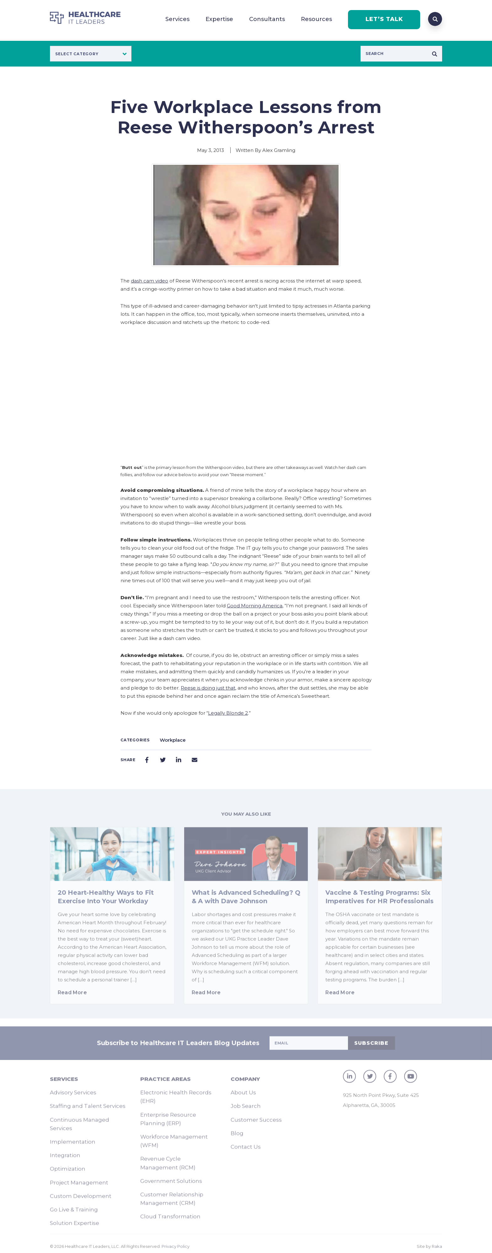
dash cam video (149, 281)
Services (177, 19)
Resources (316, 19)
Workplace (173, 740)
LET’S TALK (384, 19)
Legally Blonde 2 (228, 713)
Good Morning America (254, 606)
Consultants (267, 19)
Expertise (219, 19)
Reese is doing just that (208, 688)
